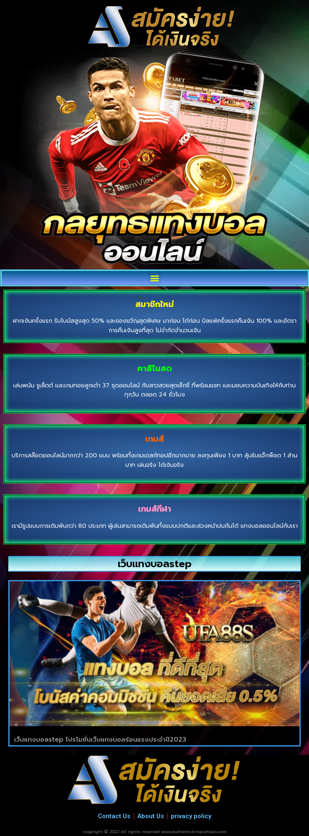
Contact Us (114, 816)
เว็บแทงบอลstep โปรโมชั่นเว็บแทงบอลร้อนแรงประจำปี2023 (100, 739)
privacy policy (191, 816)
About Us (150, 816)
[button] (154, 278)
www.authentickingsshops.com (193, 832)
